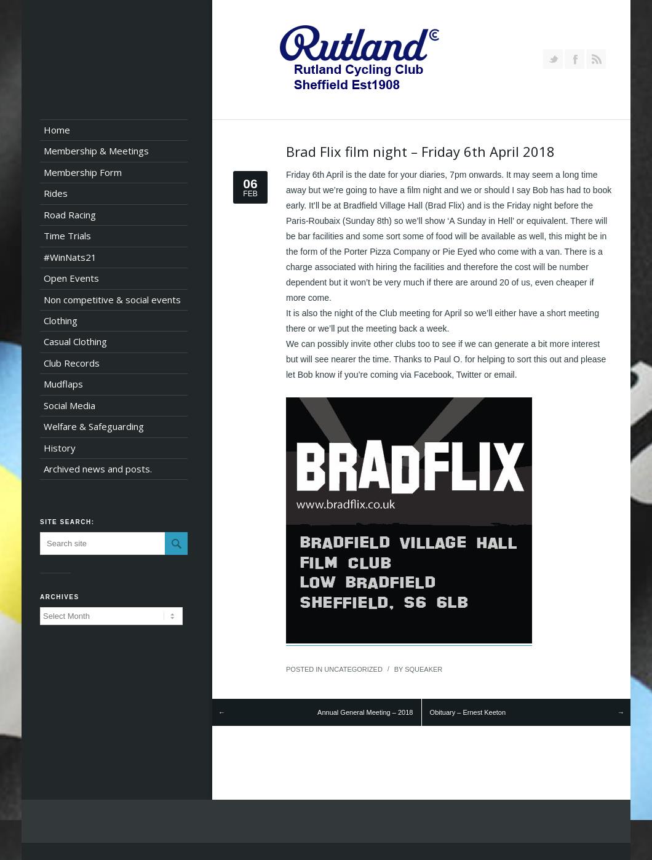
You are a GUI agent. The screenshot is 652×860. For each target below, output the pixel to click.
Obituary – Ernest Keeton (468, 712)
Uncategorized (353, 669)
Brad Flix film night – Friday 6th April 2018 (420, 151)
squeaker (423, 669)
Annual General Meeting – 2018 (365, 712)
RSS (596, 59)
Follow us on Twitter (553, 59)
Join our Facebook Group (574, 59)
